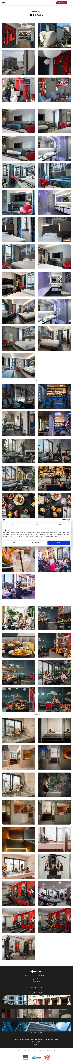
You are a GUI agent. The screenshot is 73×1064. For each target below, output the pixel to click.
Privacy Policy (36, 1041)
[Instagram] (41, 988)
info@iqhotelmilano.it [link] (36, 979)
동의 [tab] (13, 524)
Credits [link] (36, 1044)
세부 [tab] (36, 524)
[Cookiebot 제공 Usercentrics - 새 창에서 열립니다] (63, 520)
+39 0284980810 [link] (36, 982)
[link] (36, 1001)
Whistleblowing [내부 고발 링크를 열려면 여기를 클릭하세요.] (36, 1042)
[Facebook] (39, 988)
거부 (14, 542)
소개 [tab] (59, 524)
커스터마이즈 (36, 542)
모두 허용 (59, 542)
